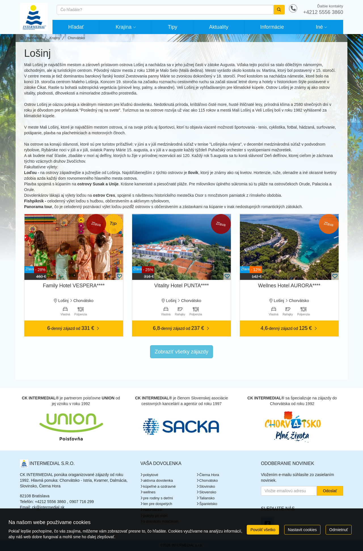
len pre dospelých (157, 504)
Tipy (172, 27)
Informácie (272, 27)
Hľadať (76, 27)
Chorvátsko (208, 480)
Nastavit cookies (302, 529)
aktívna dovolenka (158, 480)
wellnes (149, 492)
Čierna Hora (209, 475)
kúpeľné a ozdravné (159, 486)
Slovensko (207, 492)
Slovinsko (207, 486)
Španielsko (208, 504)
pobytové (150, 475)
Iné (319, 27)
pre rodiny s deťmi (158, 498)
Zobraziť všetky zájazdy (181, 352)
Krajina (124, 27)
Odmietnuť (338, 529)
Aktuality (218, 27)
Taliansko (207, 498)
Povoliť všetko (262, 529)
